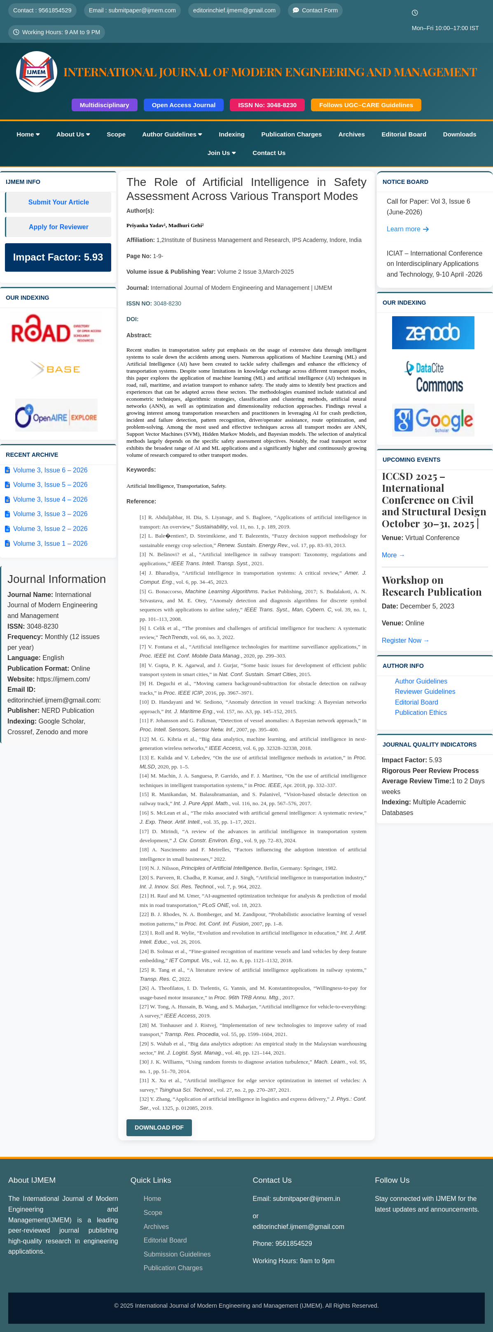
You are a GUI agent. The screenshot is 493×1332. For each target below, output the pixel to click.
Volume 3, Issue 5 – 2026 (46, 484)
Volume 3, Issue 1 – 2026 (46, 543)
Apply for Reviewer (59, 226)
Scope (116, 134)
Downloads (460, 134)
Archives (352, 134)
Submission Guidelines (177, 1254)
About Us (73, 134)
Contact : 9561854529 (42, 10)
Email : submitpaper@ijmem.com (132, 10)
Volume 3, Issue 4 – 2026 (46, 499)
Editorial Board (403, 134)
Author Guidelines (172, 134)
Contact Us (268, 152)
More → (393, 555)
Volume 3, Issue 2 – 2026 (46, 528)
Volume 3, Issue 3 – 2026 (46, 513)
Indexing (232, 134)
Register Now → (406, 640)
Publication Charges (292, 134)
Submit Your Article (58, 202)
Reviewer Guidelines (425, 691)
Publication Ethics (421, 712)
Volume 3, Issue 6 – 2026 (46, 470)
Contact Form (315, 10)
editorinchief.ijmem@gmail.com (234, 10)
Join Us (222, 152)
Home (28, 134)
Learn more (408, 229)
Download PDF (159, 1127)
